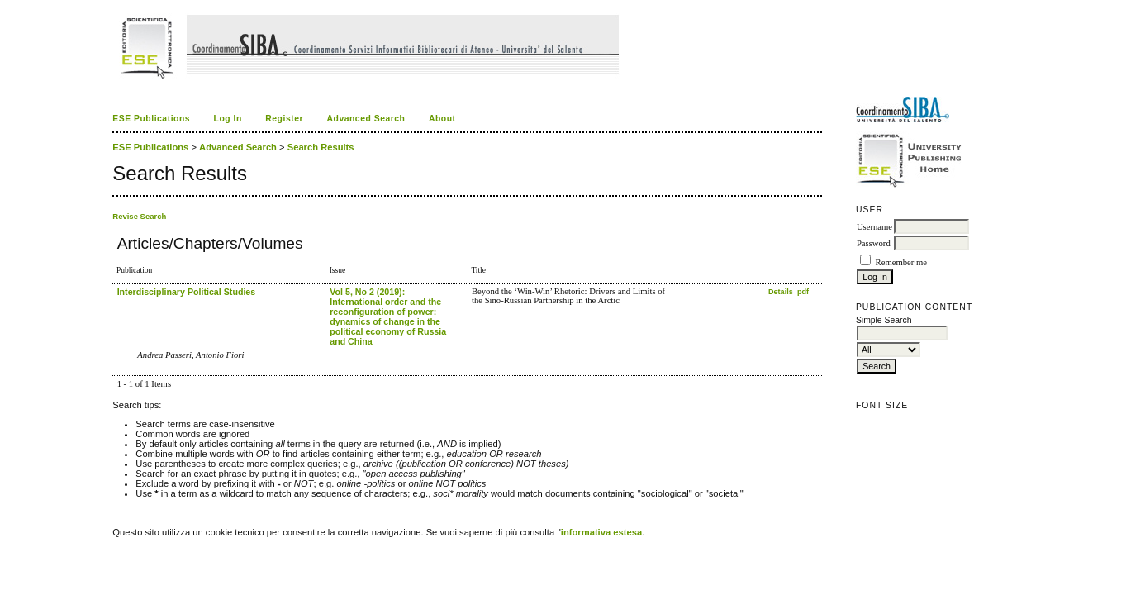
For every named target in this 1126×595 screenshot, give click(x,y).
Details (781, 292)
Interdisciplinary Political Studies (186, 292)
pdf (803, 292)
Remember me (901, 262)
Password (874, 243)
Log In (228, 118)
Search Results (320, 147)
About (442, 118)
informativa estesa (601, 532)
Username (874, 226)
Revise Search (139, 216)
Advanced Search (365, 118)
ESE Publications (151, 118)
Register (284, 118)
